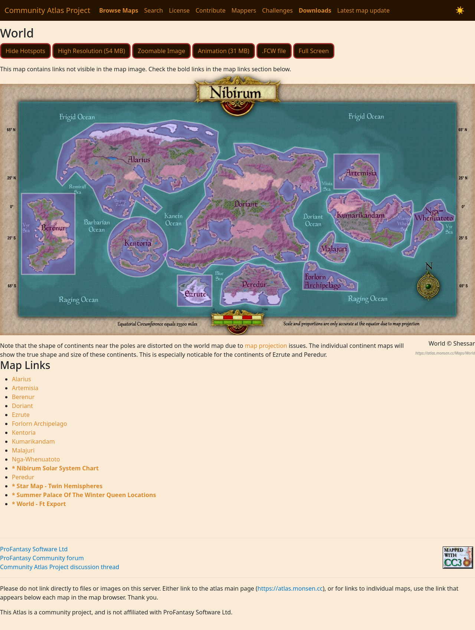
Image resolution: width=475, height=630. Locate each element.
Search (153, 10)
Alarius (21, 379)
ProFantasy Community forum (42, 558)
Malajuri (23, 450)
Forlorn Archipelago (39, 424)
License (179, 10)
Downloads (315, 10)
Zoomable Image (161, 51)
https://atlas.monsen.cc (290, 588)
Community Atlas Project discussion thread (59, 567)
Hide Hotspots (25, 51)
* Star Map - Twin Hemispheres (57, 486)
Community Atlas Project (47, 10)
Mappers (244, 10)
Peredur (23, 477)
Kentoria (24, 432)
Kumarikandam (33, 441)
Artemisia (25, 388)
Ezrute (21, 415)
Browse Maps (118, 10)
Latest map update (363, 10)
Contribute (211, 10)
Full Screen (314, 51)
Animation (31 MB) (223, 51)
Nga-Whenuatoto (36, 459)
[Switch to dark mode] (460, 10)
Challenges (277, 10)
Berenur (23, 397)
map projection (266, 346)
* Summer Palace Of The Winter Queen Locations (84, 495)
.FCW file (274, 51)
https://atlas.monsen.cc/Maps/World (445, 353)
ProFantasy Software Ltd (34, 549)
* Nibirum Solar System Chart (55, 468)
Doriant (22, 406)
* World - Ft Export (39, 504)
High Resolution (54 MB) (91, 51)
